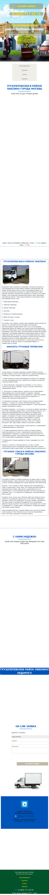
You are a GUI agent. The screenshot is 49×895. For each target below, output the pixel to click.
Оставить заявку (32, 765)
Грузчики (24, 70)
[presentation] (25, 758)
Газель (24, 74)
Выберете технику (18, 732)
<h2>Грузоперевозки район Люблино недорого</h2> (24, 700)
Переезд (24, 79)
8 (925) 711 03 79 (26, 13)
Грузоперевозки (24, 66)
